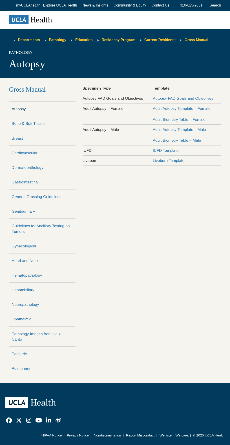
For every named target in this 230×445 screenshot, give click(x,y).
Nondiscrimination (107, 435)
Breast (17, 138)
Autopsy (19, 109)
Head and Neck (25, 260)
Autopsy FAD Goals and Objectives (183, 98)
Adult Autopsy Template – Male (179, 129)
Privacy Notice (78, 435)
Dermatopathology (27, 167)
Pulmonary (21, 368)
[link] (9, 420)
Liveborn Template (168, 160)
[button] (60, 5)
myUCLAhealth (28, 5)
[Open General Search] (214, 5)
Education (84, 40)
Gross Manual (196, 40)
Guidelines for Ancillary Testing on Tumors (41, 229)
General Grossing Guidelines (37, 196)
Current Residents (160, 40)
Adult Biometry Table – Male (177, 140)
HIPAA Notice (51, 435)
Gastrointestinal (25, 182)
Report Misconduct (140, 435)
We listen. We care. (174, 435)
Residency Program (118, 40)
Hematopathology (27, 275)
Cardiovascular (25, 153)
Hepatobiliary (23, 290)
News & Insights (95, 5)
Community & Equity (130, 5)
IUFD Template (166, 150)
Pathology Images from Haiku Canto (37, 336)
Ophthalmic (21, 319)
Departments (29, 40)
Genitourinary (23, 211)
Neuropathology (25, 304)
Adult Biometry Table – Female (179, 119)
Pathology (57, 40)
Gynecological (24, 246)
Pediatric (19, 354)
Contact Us (160, 5)
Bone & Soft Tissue (28, 123)
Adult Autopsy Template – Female (181, 108)
